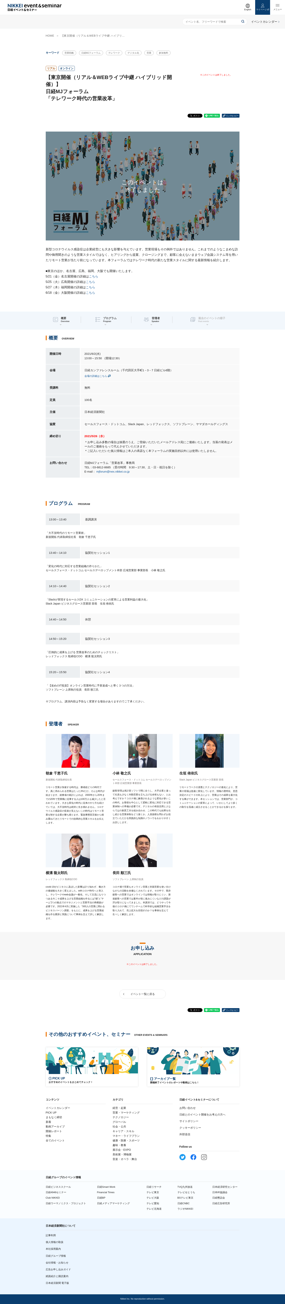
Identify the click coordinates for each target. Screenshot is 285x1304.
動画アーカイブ (55, 1126)
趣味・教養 (119, 1145)
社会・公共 (119, 1126)
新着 (48, 1121)
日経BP (101, 1197)
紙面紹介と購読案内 (57, 1276)
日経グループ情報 (56, 1255)
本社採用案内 (53, 1248)
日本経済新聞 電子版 (57, 1283)
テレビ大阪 (152, 1197)
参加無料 (163, 53)
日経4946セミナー (56, 1192)
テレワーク (114, 53)
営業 (149, 53)
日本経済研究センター (225, 1186)
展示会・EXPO (122, 1149)
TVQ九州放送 (185, 1186)
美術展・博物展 (122, 1154)
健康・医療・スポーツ (126, 1140)
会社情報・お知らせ (57, 1262)
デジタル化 (133, 53)
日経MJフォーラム (91, 53)
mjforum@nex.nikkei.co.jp (113, 471)
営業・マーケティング (126, 1112)
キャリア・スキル (123, 1131)
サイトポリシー (188, 1121)
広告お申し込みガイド (58, 1269)
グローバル (119, 1121)
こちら (93, 276)
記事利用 (51, 1235)
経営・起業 (119, 1107)
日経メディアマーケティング (113, 1203)
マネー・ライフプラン (126, 1135)
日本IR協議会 (219, 1192)
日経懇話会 (218, 1197)
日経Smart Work (106, 1186)
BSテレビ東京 (185, 1197)
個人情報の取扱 (54, 1242)
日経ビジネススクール (58, 1186)
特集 (48, 1135)
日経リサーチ (154, 1186)
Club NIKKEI (53, 1197)
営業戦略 (69, 53)
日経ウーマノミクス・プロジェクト (66, 1203)
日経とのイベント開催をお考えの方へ (202, 1114)
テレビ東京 (152, 1192)
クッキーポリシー (190, 1127)
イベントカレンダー (58, 1107)
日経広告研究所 (221, 1203)
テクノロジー (121, 1117)
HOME (50, 35)
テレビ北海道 (154, 1208)
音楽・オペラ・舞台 (125, 1159)
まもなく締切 (54, 1117)
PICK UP (51, 1112)
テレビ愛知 (152, 1203)
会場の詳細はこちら (95, 376)
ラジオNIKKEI (185, 1208)
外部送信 (184, 1134)
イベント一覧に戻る (142, 994)
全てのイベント (55, 1140)
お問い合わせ (187, 1107)
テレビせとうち (186, 1192)
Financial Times (106, 1192)
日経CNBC (183, 1203)
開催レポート (54, 1131)
